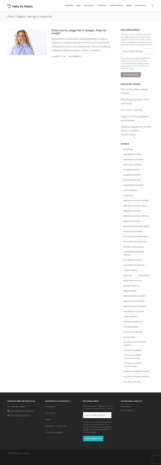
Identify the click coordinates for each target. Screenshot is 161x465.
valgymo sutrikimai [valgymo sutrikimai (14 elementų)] (132, 350)
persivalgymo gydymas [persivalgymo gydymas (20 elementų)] (134, 301)
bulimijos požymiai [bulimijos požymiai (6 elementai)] (131, 180)
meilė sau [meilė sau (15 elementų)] (127, 275)
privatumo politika (139, 66)
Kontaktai (140, 5)
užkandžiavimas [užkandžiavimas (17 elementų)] (130, 327)
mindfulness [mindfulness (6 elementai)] (144, 275)
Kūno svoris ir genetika (132, 110)
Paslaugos (89, 5)
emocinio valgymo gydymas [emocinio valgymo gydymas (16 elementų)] (136, 200)
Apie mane (50, 413)
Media (129, 5)
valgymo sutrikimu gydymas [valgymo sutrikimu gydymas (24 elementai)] (136, 371)
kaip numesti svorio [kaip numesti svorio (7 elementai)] (132, 260)
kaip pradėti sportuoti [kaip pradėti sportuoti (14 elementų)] (134, 265)
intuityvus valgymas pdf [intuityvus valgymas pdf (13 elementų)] (134, 242)
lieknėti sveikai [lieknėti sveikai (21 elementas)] (130, 270)
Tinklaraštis (116, 5)
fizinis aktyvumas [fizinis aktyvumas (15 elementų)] (131, 221)
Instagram (127, 410)
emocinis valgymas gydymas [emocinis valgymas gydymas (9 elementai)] (136, 216)
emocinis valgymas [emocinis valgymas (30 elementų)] (132, 211)
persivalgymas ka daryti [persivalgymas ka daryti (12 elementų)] (134, 296)
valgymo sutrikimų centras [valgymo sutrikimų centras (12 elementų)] (136, 376)
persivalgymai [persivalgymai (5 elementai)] (129, 291)
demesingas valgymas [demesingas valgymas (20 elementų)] (133, 185)
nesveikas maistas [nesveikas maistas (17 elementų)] (131, 286)
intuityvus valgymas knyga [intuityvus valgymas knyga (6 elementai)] (136, 236)
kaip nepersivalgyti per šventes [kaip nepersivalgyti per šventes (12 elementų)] (133, 253)
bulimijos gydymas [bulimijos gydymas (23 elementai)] (132, 175)
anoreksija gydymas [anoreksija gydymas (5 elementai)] (132, 154)
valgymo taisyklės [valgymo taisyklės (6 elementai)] (131, 382)
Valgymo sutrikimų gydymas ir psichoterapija (135, 118)
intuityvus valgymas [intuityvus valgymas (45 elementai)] (133, 231)
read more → (97, 50)
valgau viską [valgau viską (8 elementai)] (129, 337)
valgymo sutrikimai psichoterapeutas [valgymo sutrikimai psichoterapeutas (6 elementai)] (132, 356)
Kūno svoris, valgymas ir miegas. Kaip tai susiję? (79, 31)
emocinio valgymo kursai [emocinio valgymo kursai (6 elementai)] (135, 206)
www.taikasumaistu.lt (20, 415)
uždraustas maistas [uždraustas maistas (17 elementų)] (132, 322)
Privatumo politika (54, 432)
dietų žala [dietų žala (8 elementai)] (128, 195)
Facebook (126, 406)
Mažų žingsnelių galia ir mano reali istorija (135, 101)
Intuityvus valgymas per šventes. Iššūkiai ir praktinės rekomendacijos (136, 130)
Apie (78, 5)
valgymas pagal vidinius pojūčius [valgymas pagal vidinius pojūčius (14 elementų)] (134, 343)
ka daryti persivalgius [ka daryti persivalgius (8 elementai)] (133, 247)
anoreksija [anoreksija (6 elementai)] (128, 149)
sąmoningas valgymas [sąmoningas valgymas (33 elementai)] (133, 311)
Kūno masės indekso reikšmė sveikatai (134, 91)
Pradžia (69, 5)
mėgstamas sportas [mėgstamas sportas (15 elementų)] (132, 280)
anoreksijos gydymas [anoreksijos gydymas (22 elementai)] (133, 159)
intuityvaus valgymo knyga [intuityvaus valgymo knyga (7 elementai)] (136, 226)
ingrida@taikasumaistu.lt (22, 411)
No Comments (75, 56)
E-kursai (102, 5)
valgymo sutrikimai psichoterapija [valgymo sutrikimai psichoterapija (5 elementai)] (132, 364)
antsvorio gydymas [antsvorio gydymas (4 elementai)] (132, 165)
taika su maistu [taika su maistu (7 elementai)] (130, 316)
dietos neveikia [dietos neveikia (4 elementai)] (130, 190)
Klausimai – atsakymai (55, 426)
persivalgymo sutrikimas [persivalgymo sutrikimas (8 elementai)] (134, 306)
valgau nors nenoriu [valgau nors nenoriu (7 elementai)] (133, 332)
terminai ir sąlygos (128, 68)
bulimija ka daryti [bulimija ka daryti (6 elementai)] (131, 170)
